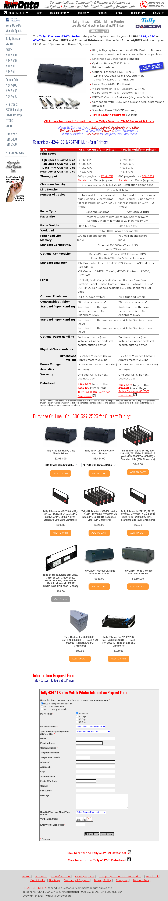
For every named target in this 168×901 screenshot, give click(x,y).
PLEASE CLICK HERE (35, 888)
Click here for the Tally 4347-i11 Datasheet (97, 860)
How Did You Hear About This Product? (55, 813)
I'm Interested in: (49, 726)
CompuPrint (12, 79)
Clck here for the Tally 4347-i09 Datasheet (97, 853)
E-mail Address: (48, 743)
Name (43, 738)
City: (42, 772)
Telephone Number (50, 753)
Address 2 (45, 767)
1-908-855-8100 (16, 13)
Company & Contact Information (120, 876)
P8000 (9, 126)
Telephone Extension (50, 757)
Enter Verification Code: (52, 825)
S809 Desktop (14, 109)
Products (83, 13)
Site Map (54, 880)
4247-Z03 (11, 96)
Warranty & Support (77, 880)
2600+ (9, 44)
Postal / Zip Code (48, 781)
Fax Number (46, 791)
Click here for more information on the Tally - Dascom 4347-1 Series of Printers (99, 121)
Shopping (122, 880)
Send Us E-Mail (14, 25)
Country (44, 786)
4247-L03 (11, 85)
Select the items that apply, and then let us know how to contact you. (75, 700)
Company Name (48, 748)
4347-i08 (11, 55)
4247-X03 (11, 90)
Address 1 (45, 762)
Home (39, 13)
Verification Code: (49, 819)
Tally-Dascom (13, 38)
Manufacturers (59, 13)
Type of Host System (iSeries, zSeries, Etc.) (54, 732)
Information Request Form (54, 675)
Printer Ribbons (15, 152)
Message (44, 795)
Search (158, 13)
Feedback (102, 13)
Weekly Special (14, 30)
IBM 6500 (11, 144)
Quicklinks (138, 13)
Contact (119, 13)
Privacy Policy (102, 880)
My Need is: (46, 714)
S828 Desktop (14, 115)
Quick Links (37, 880)
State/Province (47, 776)
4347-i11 (10, 71)
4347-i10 (11, 66)
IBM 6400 (11, 139)
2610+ (9, 49)
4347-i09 (11, 60)
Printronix (12, 104)
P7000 (9, 120)
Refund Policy (142, 880)
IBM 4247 (11, 134)
